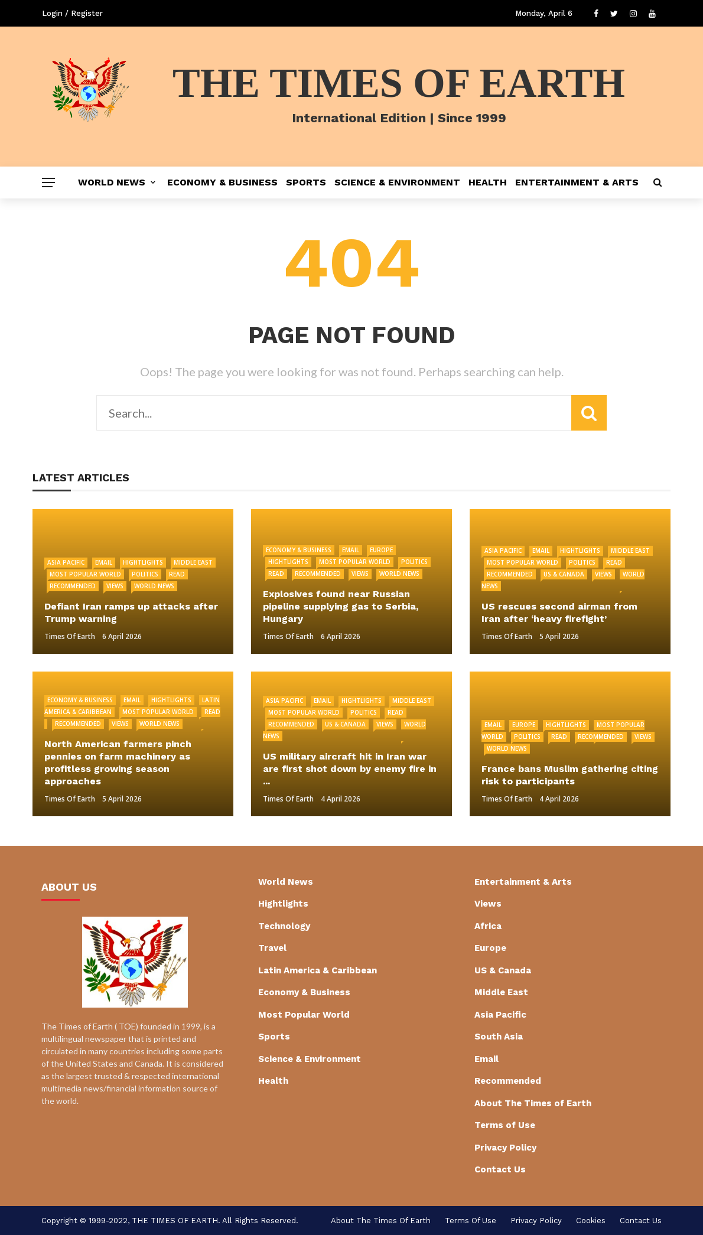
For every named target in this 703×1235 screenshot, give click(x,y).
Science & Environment (397, 182)
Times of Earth (69, 636)
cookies (591, 1220)
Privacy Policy (505, 1147)
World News (111, 182)
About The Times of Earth (532, 1103)
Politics (145, 574)
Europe (381, 550)
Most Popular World (85, 574)
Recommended (73, 586)
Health (487, 182)
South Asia (498, 1036)
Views (114, 586)
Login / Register (72, 13)
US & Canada (563, 574)
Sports (306, 182)
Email (103, 562)
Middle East (193, 562)
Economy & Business (222, 182)
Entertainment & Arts (577, 182)
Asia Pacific (65, 562)
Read (177, 574)
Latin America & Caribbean (317, 970)
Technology (284, 926)
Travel (272, 948)
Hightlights (143, 562)
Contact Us (500, 1169)
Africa (488, 926)
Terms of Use (504, 1125)
